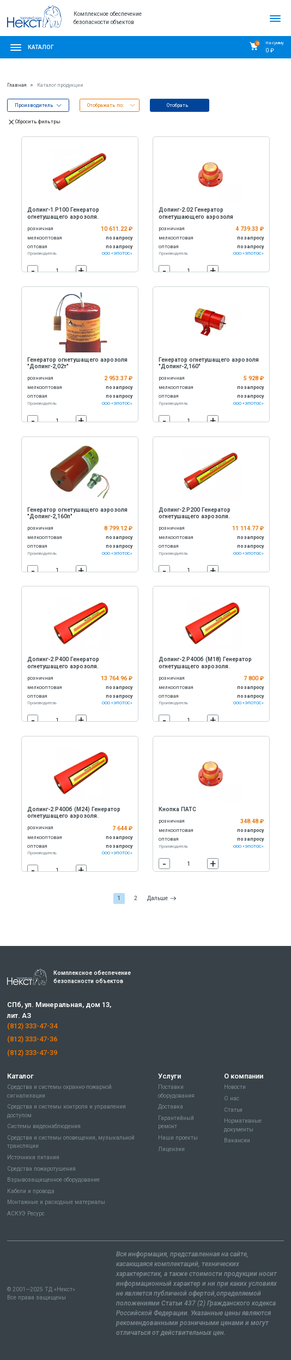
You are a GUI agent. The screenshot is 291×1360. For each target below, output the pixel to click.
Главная (17, 85)
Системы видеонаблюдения (44, 1126)
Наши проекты (178, 1137)
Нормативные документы (243, 1125)
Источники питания (33, 1157)
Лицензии (171, 1149)
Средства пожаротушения (41, 1168)
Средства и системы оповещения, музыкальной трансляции (71, 1141)
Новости (235, 1087)
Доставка (170, 1106)
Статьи (233, 1109)
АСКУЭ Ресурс (26, 1213)
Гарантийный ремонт (176, 1122)
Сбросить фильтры (33, 122)
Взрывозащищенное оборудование (53, 1179)
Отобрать (178, 105)
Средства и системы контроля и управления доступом (66, 1110)
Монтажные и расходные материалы (56, 1202)
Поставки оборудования (176, 1091)
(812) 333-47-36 (32, 1039)
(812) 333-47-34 (32, 1026)
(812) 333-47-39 (32, 1053)
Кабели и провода (30, 1191)
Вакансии (237, 1140)
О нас (231, 1098)
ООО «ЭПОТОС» (117, 253)
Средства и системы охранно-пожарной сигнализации (59, 1091)
